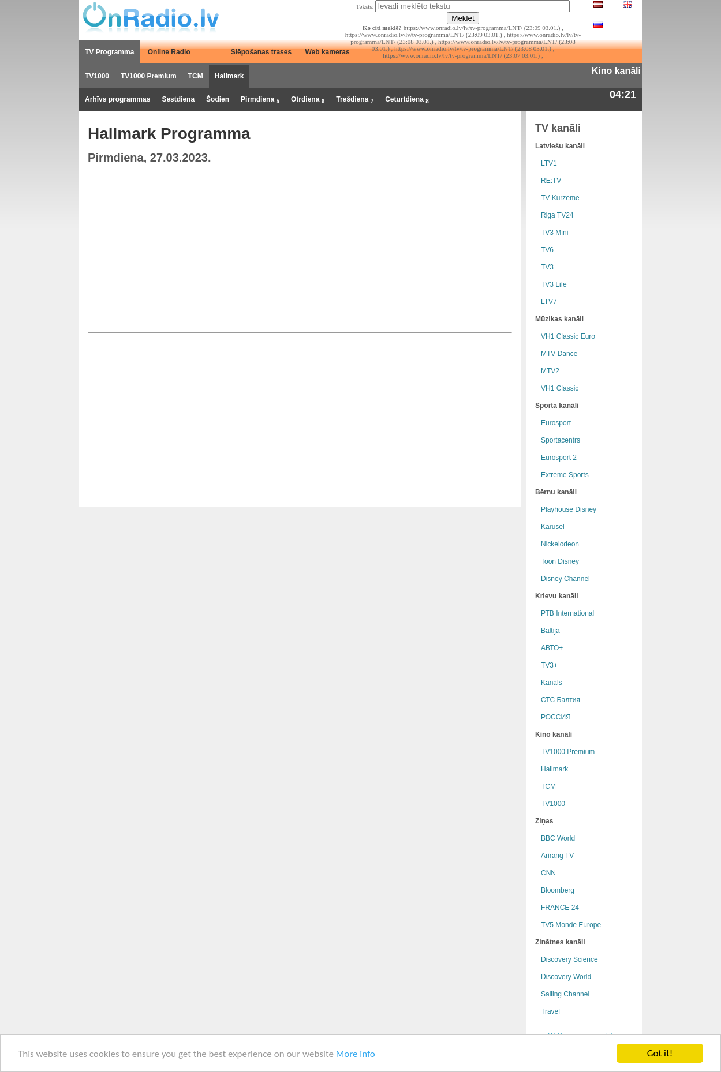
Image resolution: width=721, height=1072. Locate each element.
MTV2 (550, 371)
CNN (548, 873)
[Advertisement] (424, 248)
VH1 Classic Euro (568, 336)
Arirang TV (557, 856)
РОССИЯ (556, 717)
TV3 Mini (554, 232)
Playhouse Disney (568, 509)
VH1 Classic (559, 388)
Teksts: (365, 6)
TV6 (547, 250)
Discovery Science (569, 959)
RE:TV (551, 181)
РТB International (567, 613)
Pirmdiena (260, 99)
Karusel (553, 527)
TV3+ (549, 665)
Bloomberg (557, 890)
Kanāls (551, 683)
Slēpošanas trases (261, 52)
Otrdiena (307, 99)
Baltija (550, 631)
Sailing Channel (565, 994)
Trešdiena (354, 99)
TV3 (547, 267)
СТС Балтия (560, 700)
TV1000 (97, 76)
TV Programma (109, 52)
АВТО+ (552, 648)
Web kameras (327, 52)
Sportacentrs (560, 440)
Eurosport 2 (559, 457)
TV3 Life (554, 284)
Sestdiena (178, 99)
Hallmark (229, 76)
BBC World (558, 838)
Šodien (217, 99)
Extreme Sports (565, 475)
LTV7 (549, 302)
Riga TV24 (557, 215)
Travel (550, 1011)
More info (355, 1054)
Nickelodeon (560, 544)
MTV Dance (559, 354)
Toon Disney (560, 561)
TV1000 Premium (149, 76)
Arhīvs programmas (117, 99)
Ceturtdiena (407, 99)
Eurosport (556, 423)
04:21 (623, 94)
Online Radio (169, 52)
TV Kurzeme (560, 198)
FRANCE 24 (560, 908)
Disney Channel (565, 579)
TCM (195, 76)
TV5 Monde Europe (571, 925)
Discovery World (566, 977)
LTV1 (549, 163)
